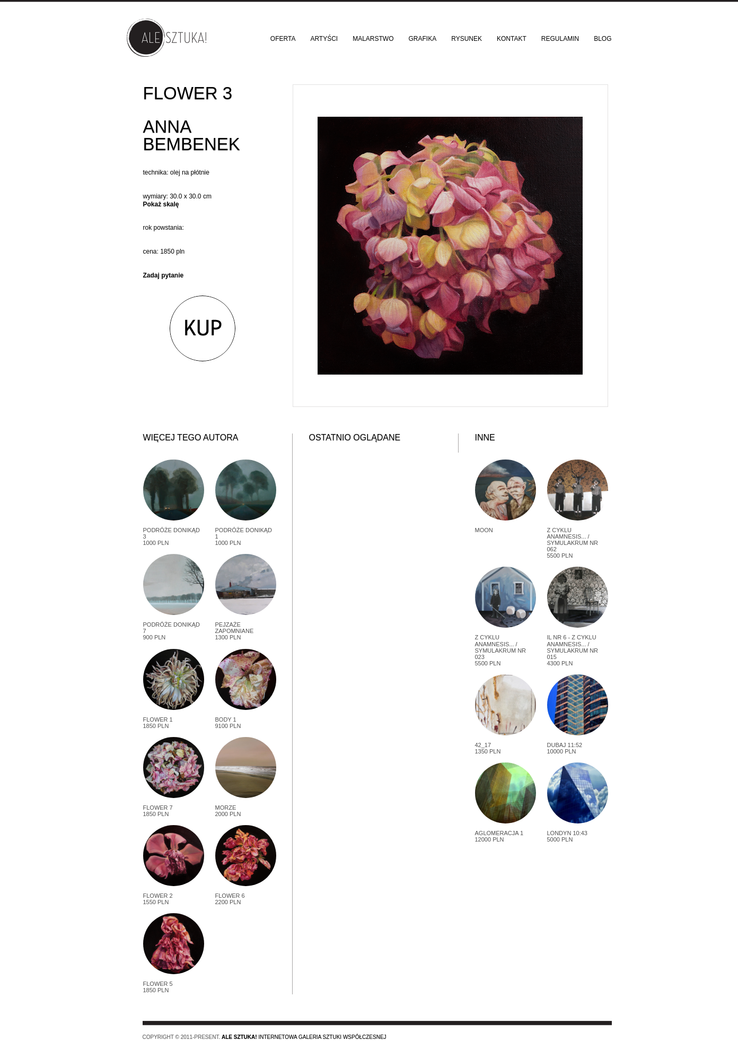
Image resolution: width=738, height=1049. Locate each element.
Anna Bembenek (191, 135)
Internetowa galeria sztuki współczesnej (304, 1037)
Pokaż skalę (161, 204)
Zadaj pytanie (163, 275)
